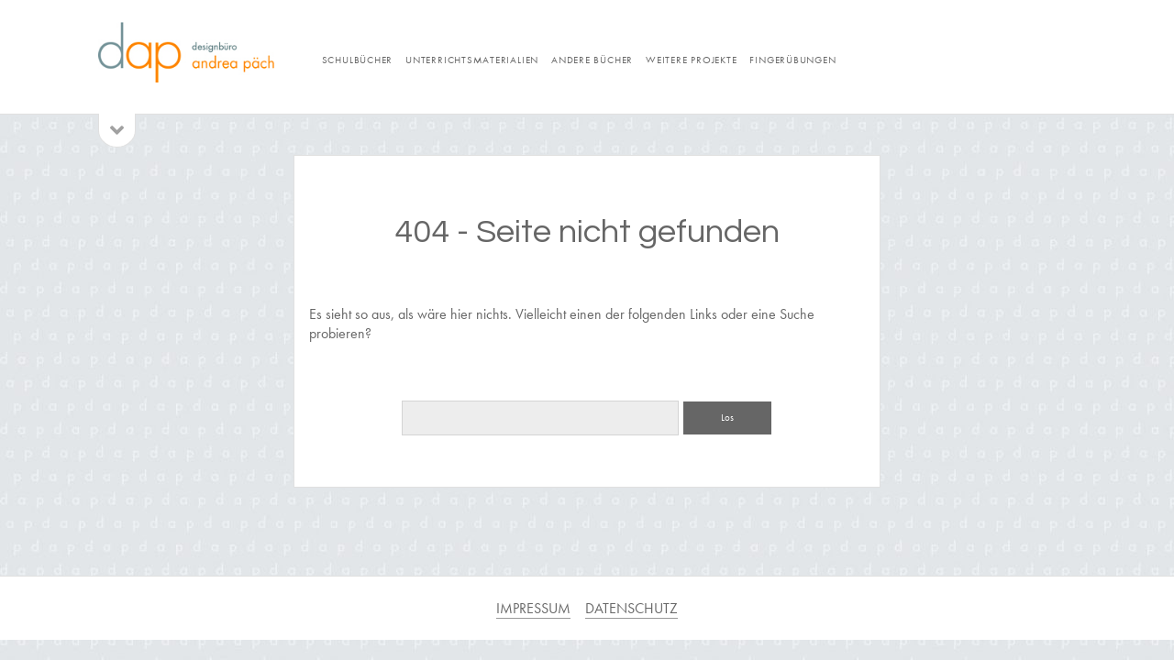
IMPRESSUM (533, 608)
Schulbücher (357, 59)
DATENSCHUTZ (631, 608)
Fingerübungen (792, 59)
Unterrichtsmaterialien (471, 59)
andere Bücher (592, 59)
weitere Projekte (691, 59)
